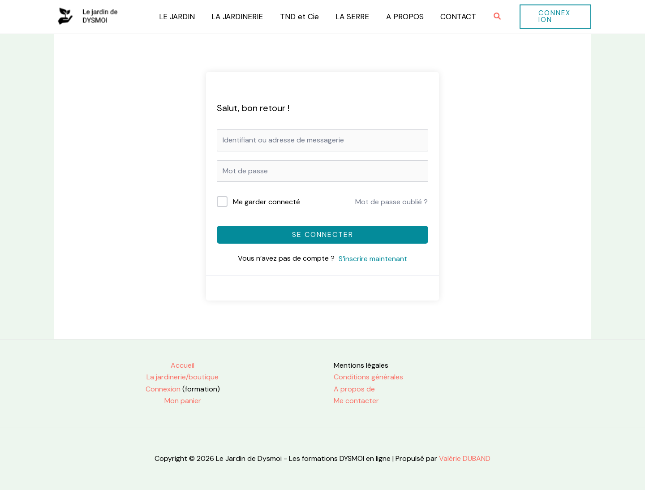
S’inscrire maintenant (373, 258)
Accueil (182, 365)
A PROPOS (398, 16)
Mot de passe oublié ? (391, 201)
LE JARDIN (177, 16)
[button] (489, 17)
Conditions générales (368, 377)
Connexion (163, 389)
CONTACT (451, 16)
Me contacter (356, 400)
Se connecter (322, 234)
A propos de (354, 389)
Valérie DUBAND (463, 458)
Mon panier (182, 400)
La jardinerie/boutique (182, 377)
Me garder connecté (266, 201)
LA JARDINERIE (236, 16)
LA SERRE (348, 16)
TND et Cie (296, 16)
